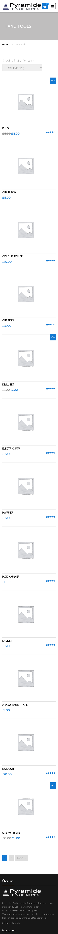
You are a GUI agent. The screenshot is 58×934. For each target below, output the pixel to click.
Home (5, 44)
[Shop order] (22, 67)
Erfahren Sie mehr (11, 923)
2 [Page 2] (11, 858)
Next (21, 858)
